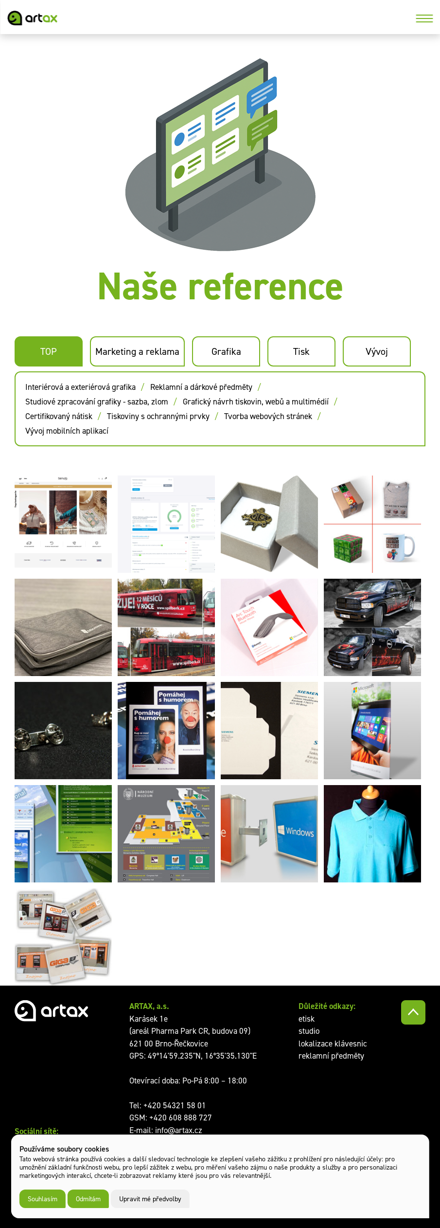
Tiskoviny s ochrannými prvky (158, 416)
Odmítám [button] (88, 1198)
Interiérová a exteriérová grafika (80, 387)
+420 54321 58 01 (174, 1105)
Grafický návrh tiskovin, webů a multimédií (256, 401)
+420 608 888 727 (180, 1117)
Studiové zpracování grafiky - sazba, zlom (96, 401)
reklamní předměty (331, 1056)
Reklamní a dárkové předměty (201, 387)
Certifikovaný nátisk (58, 416)
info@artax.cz (178, 1130)
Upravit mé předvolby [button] (150, 1198)
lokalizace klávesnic (333, 1043)
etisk (307, 1019)
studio (309, 1031)
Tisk (301, 351)
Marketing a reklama (137, 351)
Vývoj (377, 351)
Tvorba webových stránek (268, 416)
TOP (48, 351)
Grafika (226, 351)
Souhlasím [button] (42, 1198)
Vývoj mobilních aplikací (66, 431)
